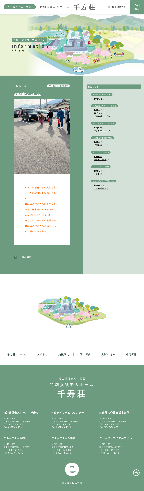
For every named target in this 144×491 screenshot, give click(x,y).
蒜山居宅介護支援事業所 (103, 138)
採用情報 (131, 354)
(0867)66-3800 (15, 424)
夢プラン (98, 113)
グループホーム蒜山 (101, 152)
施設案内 (63, 354)
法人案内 (85, 354)
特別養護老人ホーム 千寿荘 (104, 106)
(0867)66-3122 (63, 424)
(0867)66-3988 (111, 424)
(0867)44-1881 (111, 450)
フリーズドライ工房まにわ (58, 86)
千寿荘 (72, 393)
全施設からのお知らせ (102, 94)
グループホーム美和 (101, 166)
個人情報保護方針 (117, 6)
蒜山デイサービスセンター (103, 123)
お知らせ (98, 98)
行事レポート (100, 116)
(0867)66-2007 (15, 450)
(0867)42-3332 (63, 450)
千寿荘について (16, 354)
